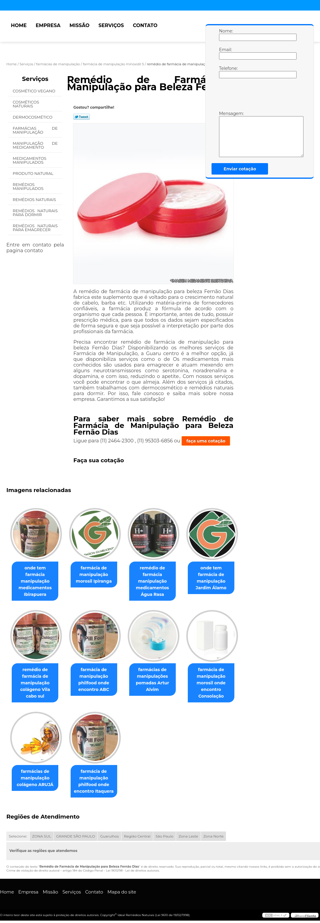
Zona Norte (213, 837)
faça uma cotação (205, 441)
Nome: (225, 34)
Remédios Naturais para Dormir (35, 212)
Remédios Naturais (35, 199)
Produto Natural (33, 173)
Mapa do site (121, 892)
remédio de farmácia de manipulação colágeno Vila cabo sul (36, 683)
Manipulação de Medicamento (35, 145)
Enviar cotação (240, 169)
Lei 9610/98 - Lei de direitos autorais (132, 871)
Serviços (111, 25)
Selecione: (18, 837)
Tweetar (81, 117)
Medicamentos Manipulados (29, 160)
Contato (145, 25)
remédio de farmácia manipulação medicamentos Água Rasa (158, 581)
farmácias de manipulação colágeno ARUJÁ (36, 778)
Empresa (48, 25)
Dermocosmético (33, 117)
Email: (225, 53)
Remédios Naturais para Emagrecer (35, 227)
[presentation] (257, 96)
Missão (79, 25)
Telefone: (225, 72)
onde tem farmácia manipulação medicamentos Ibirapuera (36, 577)
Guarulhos (109, 837)
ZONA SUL (41, 837)
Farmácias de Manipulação (35, 130)
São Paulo (164, 837)
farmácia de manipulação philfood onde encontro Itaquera (97, 781)
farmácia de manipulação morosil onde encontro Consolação (219, 683)
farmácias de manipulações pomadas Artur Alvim (158, 679)
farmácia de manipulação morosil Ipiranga (97, 574)
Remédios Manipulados (28, 186)
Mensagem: (225, 134)
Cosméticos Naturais (26, 104)
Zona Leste (188, 837)
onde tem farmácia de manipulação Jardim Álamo (219, 574)
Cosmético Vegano (34, 90)
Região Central (137, 837)
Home (18, 25)
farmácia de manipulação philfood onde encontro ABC (97, 679)
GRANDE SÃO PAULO (75, 837)
